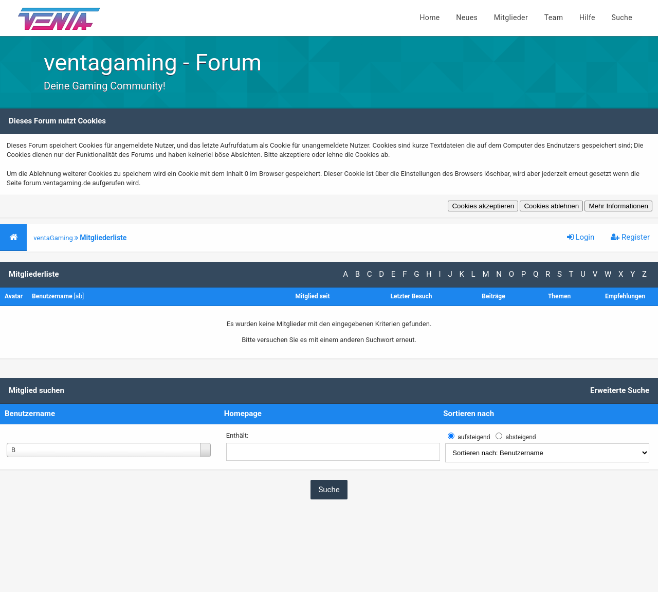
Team (553, 17)
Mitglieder (511, 17)
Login (581, 237)
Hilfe (587, 17)
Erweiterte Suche (619, 390)
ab (79, 296)
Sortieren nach (468, 413)
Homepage (243, 413)
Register (630, 237)
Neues (467, 17)
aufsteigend (474, 437)
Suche (622, 17)
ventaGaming (53, 238)
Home (429, 17)
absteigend (520, 437)
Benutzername (30, 413)
